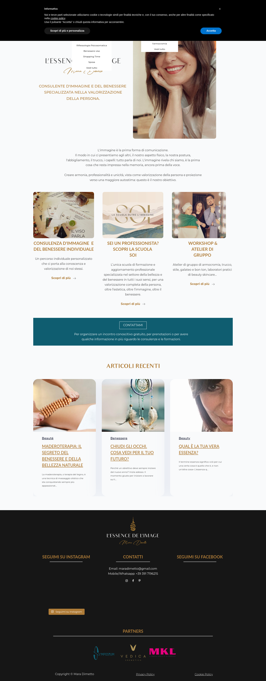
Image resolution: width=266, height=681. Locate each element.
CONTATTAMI (133, 325)
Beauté (48, 439)
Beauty (184, 439)
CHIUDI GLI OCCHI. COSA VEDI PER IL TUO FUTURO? (132, 453)
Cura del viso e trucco (91, 23)
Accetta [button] (211, 670)
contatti (209, 6)
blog (190, 6)
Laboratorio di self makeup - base (159, 14)
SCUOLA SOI (129, 6)
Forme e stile (92, 28)
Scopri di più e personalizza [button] (67, 670)
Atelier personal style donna (159, 32)
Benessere (118, 439)
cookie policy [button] (57, 658)
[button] (220, 649)
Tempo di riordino (92, 34)
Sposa (91, 62)
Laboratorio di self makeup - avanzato (159, 23)
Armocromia (92, 12)
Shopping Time (91, 56)
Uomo (91, 39)
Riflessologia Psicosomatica (91, 45)
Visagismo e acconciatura (92, 17)
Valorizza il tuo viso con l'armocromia (159, 41)
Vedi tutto (91, 67)
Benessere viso (91, 51)
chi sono (62, 6)
